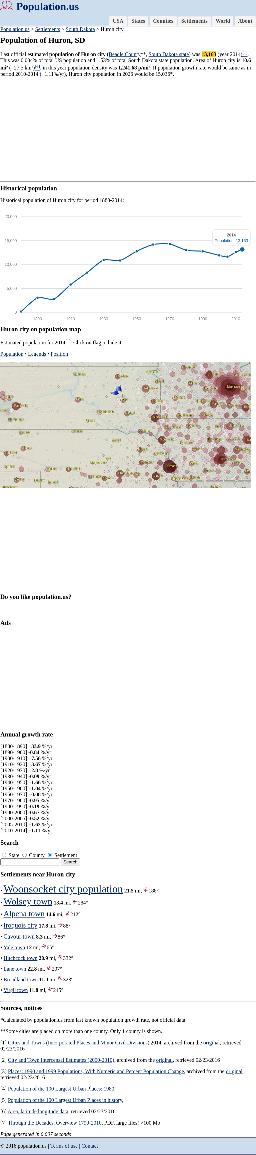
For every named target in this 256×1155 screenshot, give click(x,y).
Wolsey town (28, 901)
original (211, 1042)
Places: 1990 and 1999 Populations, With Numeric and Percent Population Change (96, 1071)
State (11, 855)
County (34, 855)
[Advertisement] (128, 129)
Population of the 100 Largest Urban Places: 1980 (61, 1089)
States (138, 21)
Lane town (15, 969)
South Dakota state (169, 54)
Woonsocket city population (63, 889)
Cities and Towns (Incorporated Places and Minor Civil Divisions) (78, 1042)
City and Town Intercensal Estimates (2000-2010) (61, 1060)
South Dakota (80, 29)
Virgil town (16, 990)
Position (59, 354)
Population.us (47, 6)
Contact (89, 1146)
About (245, 21)
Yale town (14, 947)
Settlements (194, 21)
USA (118, 21)
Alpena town (24, 913)
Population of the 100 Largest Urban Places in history (65, 1100)
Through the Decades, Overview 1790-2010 (54, 1123)
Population (11, 354)
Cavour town (19, 936)
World (223, 21)
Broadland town (21, 979)
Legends (37, 354)
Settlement (62, 855)
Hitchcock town (21, 958)
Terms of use (64, 1146)
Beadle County (125, 54)
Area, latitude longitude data (38, 1111)
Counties (163, 21)
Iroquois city (21, 925)
